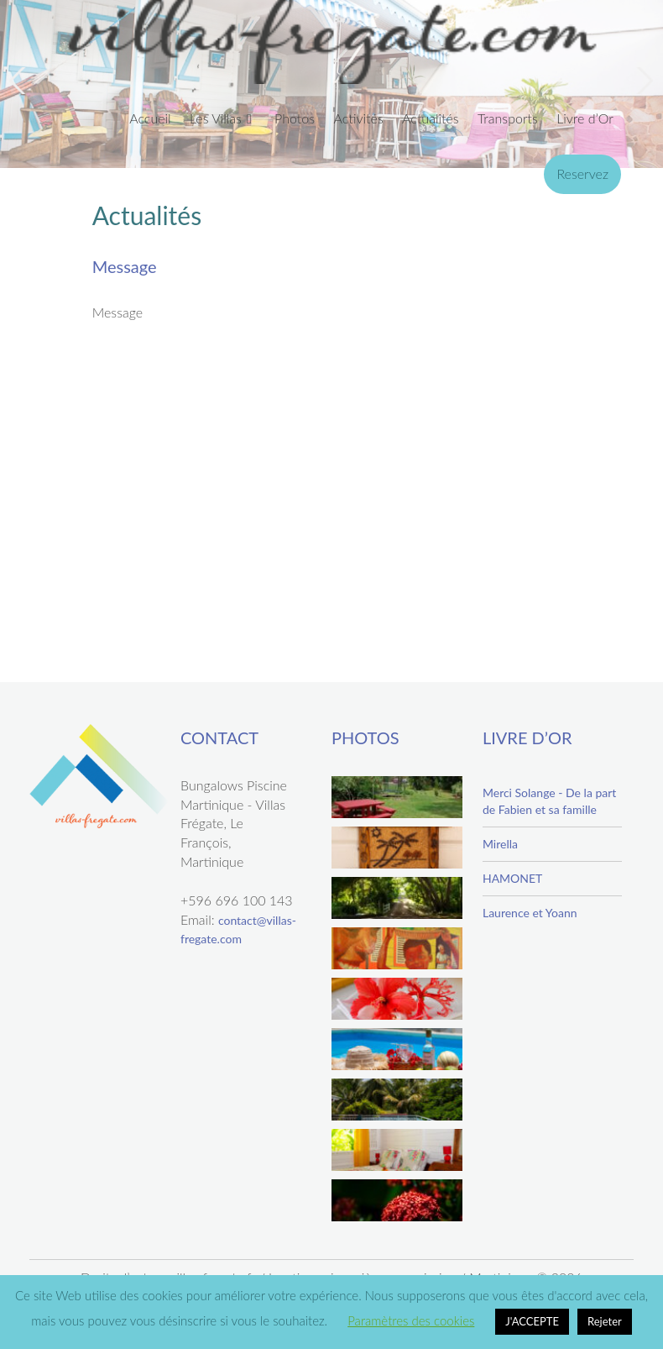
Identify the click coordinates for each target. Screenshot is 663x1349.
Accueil (149, 118)
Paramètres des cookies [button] (410, 1320)
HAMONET (512, 878)
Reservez (582, 173)
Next (643, 80)
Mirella (500, 844)
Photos (294, 118)
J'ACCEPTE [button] (532, 1321)
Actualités (430, 118)
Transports (508, 118)
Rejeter (604, 1321)
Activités (358, 118)
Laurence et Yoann (530, 912)
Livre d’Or (584, 118)
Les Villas (216, 118)
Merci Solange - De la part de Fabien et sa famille (549, 800)
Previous (20, 80)
